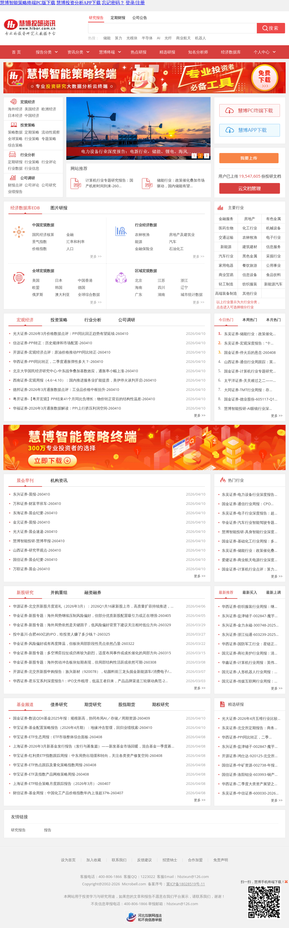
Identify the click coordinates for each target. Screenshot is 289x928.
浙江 (184, 280)
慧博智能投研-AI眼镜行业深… (245, 408)
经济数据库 (231, 52)
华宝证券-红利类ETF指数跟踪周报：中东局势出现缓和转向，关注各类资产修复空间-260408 (87, 755)
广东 (138, 294)
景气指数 (39, 241)
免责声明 (220, 859)
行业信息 (32, 168)
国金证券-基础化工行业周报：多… (249, 541)
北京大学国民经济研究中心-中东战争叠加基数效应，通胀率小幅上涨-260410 (75, 370)
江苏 (161, 280)
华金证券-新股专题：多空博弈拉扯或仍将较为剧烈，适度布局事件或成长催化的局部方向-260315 (92, 652)
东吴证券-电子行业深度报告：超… (249, 513)
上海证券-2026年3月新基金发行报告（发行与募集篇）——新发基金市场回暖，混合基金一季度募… (93, 746)
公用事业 (273, 265)
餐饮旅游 (249, 265)
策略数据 (15, 132)
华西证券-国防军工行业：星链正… (249, 643)
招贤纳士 (170, 859)
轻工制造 (226, 284)
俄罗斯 (37, 294)
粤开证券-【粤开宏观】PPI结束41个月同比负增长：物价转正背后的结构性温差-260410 (84, 398)
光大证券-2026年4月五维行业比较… (251, 718)
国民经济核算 (43, 234)
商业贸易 (226, 274)
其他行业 (249, 293)
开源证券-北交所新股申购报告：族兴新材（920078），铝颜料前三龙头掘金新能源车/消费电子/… (92, 671)
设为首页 (68, 859)
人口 (70, 248)
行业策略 (32, 138)
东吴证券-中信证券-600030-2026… (250, 793)
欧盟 (36, 287)
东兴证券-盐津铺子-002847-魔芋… (249, 615)
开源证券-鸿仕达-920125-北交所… (249, 755)
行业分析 (27, 154)
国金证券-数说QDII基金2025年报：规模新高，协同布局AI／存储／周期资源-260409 (81, 718)
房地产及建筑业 (182, 234)
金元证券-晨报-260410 (31, 522)
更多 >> (96, 256)
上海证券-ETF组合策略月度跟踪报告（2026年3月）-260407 (61, 783)
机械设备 (273, 228)
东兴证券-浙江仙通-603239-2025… (250, 634)
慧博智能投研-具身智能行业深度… (249, 531)
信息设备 (249, 274)
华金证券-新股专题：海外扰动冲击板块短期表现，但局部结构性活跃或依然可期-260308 (84, 662)
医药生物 (226, 228)
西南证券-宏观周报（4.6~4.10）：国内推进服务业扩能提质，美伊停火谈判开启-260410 (84, 380)
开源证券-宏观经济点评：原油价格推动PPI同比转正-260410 (61, 352)
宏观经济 (27, 101)
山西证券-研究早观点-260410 (37, 550)
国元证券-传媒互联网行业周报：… (249, 681)
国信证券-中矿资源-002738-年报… (249, 765)
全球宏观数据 (43, 270)
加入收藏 (93, 859)
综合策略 (15, 145)
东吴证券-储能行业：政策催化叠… (249, 550)
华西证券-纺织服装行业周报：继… (249, 606)
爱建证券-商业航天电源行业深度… (249, 559)
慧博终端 (107, 52)
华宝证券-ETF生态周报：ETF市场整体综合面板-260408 (57, 736)
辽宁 (184, 287)
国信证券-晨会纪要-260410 (35, 559)
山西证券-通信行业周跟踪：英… (247, 361)
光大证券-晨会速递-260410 (35, 531)
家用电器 (226, 265)
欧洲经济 (48, 108)
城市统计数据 (192, 294)
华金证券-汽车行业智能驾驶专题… (249, 522)
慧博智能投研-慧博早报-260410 (39, 540)
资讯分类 (75, 52)
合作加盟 (195, 859)
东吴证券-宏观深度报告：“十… (245, 343)
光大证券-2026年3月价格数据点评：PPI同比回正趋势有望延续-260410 (70, 333)
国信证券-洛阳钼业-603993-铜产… (249, 774)
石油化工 (176, 248)
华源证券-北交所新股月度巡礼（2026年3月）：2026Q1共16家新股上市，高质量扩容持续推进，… (93, 606)
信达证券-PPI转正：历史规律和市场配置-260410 (52, 342)
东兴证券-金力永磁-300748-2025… (250, 625)
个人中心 (262, 52)
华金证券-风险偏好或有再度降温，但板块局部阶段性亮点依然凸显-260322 (73, 643)
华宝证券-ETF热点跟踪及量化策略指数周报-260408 (54, 764)
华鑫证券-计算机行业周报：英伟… (249, 662)
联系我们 (119, 859)
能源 (138, 241)
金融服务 (226, 218)
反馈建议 (144, 859)
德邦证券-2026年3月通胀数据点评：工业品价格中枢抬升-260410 (66, 389)
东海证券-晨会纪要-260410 (35, 512)
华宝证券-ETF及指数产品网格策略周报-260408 (51, 774)
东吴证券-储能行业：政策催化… (247, 333)
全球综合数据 (89, 294)
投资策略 (27, 125)
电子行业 (273, 237)
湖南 (161, 294)
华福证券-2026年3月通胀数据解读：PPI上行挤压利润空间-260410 (67, 408)
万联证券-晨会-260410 (31, 568)
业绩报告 (15, 191)
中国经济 (32, 115)
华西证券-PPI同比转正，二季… (247, 737)
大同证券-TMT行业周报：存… (245, 389)
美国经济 (32, 108)
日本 (58, 280)
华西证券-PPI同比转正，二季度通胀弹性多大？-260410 (58, 361)
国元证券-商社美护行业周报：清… (249, 653)
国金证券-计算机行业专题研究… (247, 371)
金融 (70, 234)
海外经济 (15, 108)
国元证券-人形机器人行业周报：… (249, 671)
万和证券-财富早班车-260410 (37, 503)
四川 (161, 287)
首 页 (16, 52)
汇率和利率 (75, 241)
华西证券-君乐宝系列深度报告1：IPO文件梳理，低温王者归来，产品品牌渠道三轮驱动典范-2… (90, 680)
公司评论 (32, 185)
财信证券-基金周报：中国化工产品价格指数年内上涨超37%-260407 (68, 792)
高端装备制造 (226, 293)
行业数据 (15, 168)
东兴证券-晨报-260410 (31, 494)
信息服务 (273, 246)
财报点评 (15, 185)
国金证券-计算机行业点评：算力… (249, 569)
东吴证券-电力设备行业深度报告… (249, 494)
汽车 (172, 241)
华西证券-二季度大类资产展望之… (249, 783)
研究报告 (18, 829)
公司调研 (27, 177)
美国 (36, 280)
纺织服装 (249, 284)
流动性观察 (50, 132)
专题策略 (48, 138)
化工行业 (249, 228)
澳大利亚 (62, 294)
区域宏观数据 (146, 270)
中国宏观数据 (43, 224)
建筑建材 (249, 246)
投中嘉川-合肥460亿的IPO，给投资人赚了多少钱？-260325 (61, 634)
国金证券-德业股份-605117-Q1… (247, 399)
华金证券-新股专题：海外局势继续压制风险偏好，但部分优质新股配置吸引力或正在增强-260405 (92, 615)
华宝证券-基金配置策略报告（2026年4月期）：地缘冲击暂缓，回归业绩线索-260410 (82, 727)
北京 (138, 280)
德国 (81, 287)
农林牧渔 (142, 234)
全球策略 (15, 138)
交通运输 (226, 237)
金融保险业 (144, 248)
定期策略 (32, 132)
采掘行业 (273, 256)
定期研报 (15, 161)
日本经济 (15, 115)
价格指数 (39, 248)
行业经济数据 (146, 224)
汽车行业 (226, 256)
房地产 (249, 218)
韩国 (58, 287)
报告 (47, 829)
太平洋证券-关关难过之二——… (247, 380)
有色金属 (273, 218)
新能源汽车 (273, 284)
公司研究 (48, 185)
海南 (138, 287)
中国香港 (85, 280)
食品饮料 (273, 274)
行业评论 (48, 161)
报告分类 (44, 52)
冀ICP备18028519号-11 (185, 883)
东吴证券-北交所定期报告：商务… (249, 727)
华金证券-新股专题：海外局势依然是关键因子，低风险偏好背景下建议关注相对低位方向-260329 (92, 624)
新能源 (225, 246)
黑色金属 (249, 256)
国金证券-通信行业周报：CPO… (247, 503)
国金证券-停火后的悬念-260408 (247, 352)
